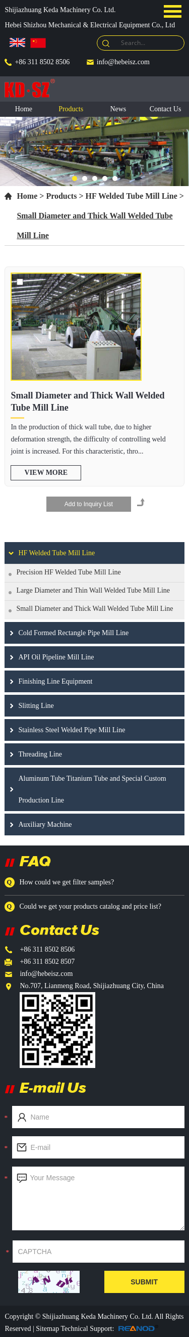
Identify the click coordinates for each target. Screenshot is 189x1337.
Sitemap (48, 1328)
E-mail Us (53, 1087)
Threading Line (40, 754)
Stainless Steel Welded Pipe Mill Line (71, 730)
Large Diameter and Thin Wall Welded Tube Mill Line (93, 590)
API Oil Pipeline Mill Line (56, 657)
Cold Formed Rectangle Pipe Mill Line (73, 633)
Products (70, 109)
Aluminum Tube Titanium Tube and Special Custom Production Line (92, 789)
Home (23, 109)
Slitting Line (35, 705)
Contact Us (165, 109)
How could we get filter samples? (66, 882)
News (118, 109)
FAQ (35, 861)
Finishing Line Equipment (55, 681)
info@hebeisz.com (123, 62)
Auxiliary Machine (45, 824)
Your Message (98, 1198)
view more (46, 472)
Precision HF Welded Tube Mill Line (68, 572)
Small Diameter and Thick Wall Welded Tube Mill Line (87, 401)
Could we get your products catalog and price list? (90, 906)
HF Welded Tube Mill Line (131, 196)
